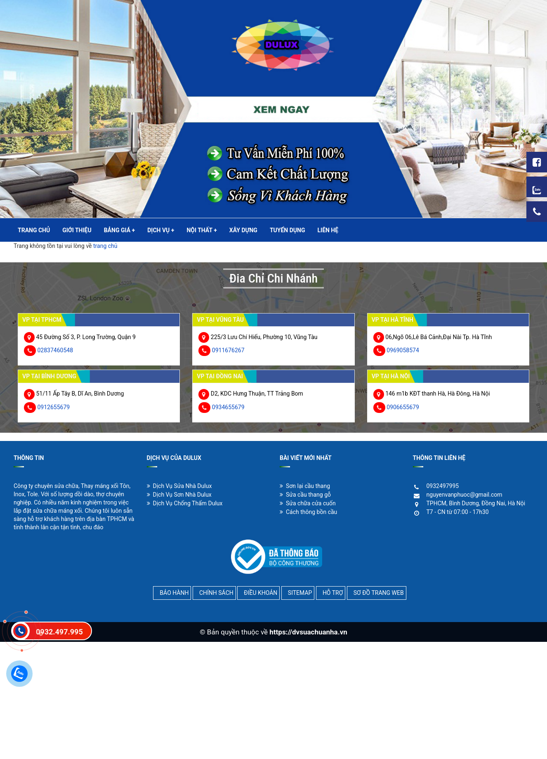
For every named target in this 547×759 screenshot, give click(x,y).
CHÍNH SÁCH (216, 592)
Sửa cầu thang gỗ (305, 494)
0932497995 (443, 486)
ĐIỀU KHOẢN (260, 592)
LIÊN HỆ (327, 230)
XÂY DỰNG (243, 230)
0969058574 (403, 350)
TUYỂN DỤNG (287, 230)
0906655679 (403, 407)
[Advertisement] (247, 699)
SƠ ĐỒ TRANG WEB (379, 592)
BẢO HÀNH (174, 592)
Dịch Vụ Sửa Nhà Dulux (179, 486)
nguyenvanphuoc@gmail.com (464, 494)
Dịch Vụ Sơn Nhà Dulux (179, 494)
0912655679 (53, 407)
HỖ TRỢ (333, 592)
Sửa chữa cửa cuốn (308, 503)
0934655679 (228, 407)
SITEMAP (300, 592)
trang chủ (105, 246)
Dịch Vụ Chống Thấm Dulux (185, 503)
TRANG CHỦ (34, 230)
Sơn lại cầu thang (305, 486)
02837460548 (55, 350)
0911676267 (228, 350)
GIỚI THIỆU (76, 230)
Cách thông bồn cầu (308, 512)
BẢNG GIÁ (119, 230)
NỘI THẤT (201, 230)
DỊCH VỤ (160, 230)
